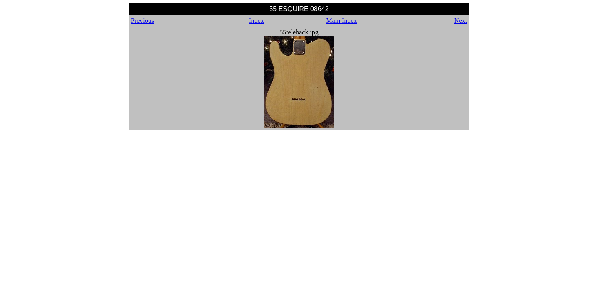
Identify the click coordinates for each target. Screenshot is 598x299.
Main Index (341, 20)
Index (256, 20)
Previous (142, 20)
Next (460, 20)
